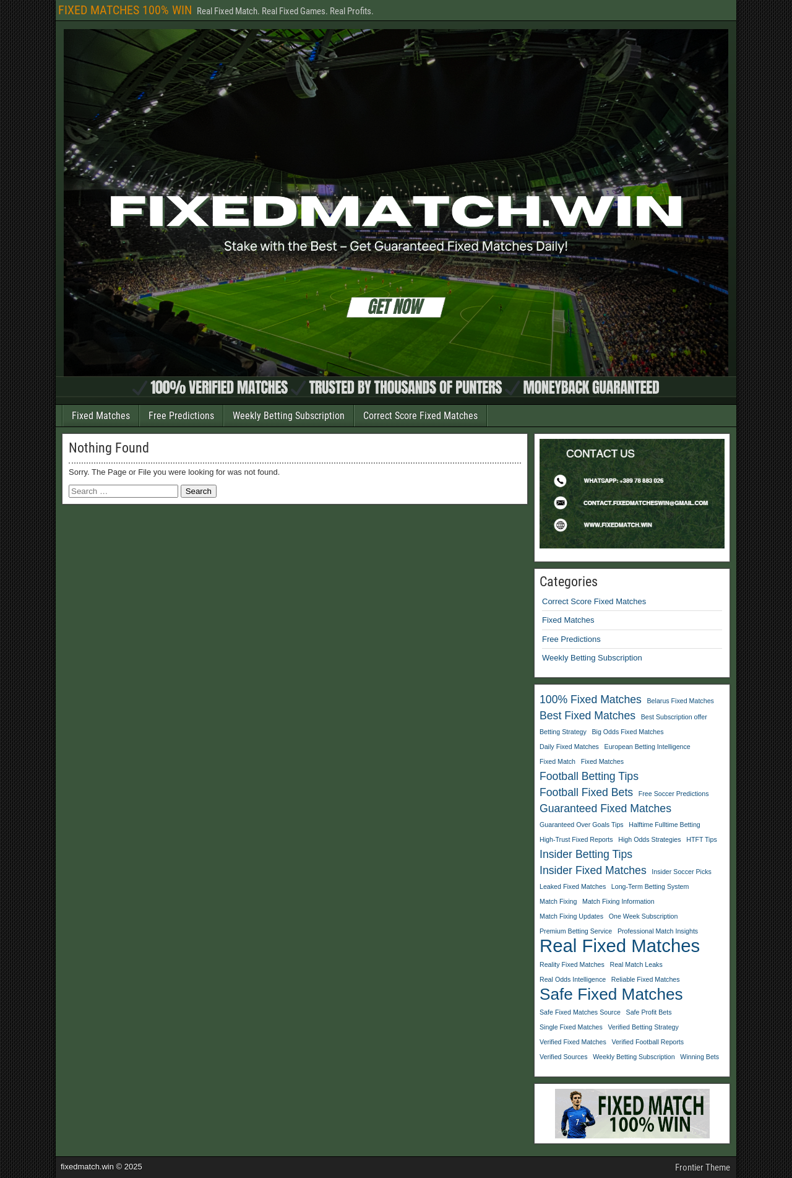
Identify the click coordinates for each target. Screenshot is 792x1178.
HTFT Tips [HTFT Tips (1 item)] (701, 839)
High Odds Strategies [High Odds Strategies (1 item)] (649, 839)
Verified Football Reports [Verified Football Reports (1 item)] (647, 1042)
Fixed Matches (101, 416)
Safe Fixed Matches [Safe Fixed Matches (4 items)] (611, 994)
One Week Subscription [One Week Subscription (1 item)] (643, 916)
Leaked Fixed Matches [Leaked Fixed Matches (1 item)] (573, 886)
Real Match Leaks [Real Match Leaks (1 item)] (635, 964)
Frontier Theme (702, 1167)
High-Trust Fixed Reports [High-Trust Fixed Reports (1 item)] (576, 839)
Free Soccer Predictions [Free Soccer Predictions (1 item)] (674, 793)
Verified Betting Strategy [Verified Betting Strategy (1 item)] (643, 1027)
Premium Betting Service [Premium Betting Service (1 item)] (576, 931)
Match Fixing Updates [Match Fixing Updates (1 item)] (571, 916)
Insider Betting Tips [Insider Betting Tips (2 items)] (586, 854)
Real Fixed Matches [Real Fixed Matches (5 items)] (620, 945)
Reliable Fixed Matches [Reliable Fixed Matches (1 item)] (645, 979)
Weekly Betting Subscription (289, 416)
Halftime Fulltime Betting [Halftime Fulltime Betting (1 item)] (664, 824)
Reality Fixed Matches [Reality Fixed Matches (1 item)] (572, 964)
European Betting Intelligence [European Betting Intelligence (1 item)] (648, 746)
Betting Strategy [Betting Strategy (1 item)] (563, 731)
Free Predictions (181, 416)
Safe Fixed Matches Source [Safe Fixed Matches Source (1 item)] (580, 1012)
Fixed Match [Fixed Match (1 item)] (557, 761)
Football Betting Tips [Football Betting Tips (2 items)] (589, 776)
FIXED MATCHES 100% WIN (125, 9)
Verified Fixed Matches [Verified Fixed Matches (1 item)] (573, 1042)
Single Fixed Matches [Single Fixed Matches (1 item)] (571, 1027)
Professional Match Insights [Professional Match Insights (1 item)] (658, 931)
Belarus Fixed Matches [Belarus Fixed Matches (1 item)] (680, 700)
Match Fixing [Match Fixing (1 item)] (558, 901)
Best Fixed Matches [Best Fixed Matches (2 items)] (587, 715)
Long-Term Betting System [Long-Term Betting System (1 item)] (650, 886)
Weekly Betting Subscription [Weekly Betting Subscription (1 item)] (633, 1056)
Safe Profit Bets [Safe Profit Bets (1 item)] (649, 1012)
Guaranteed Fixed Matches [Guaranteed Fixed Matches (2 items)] (605, 808)
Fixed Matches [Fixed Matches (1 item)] (602, 761)
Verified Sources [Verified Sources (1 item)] (564, 1056)
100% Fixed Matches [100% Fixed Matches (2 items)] (591, 699)
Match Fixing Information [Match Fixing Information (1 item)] (618, 901)
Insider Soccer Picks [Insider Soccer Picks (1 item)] (682, 871)
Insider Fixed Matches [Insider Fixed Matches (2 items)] (593, 870)
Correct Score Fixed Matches (420, 416)
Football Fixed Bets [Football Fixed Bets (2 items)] (586, 792)
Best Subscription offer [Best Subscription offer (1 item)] (674, 717)
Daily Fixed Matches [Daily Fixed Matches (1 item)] (569, 746)
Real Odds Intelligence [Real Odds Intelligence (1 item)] (573, 979)
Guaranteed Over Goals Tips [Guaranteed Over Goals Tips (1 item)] (582, 824)
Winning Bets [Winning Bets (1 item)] (699, 1056)
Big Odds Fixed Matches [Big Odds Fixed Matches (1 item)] (627, 731)
